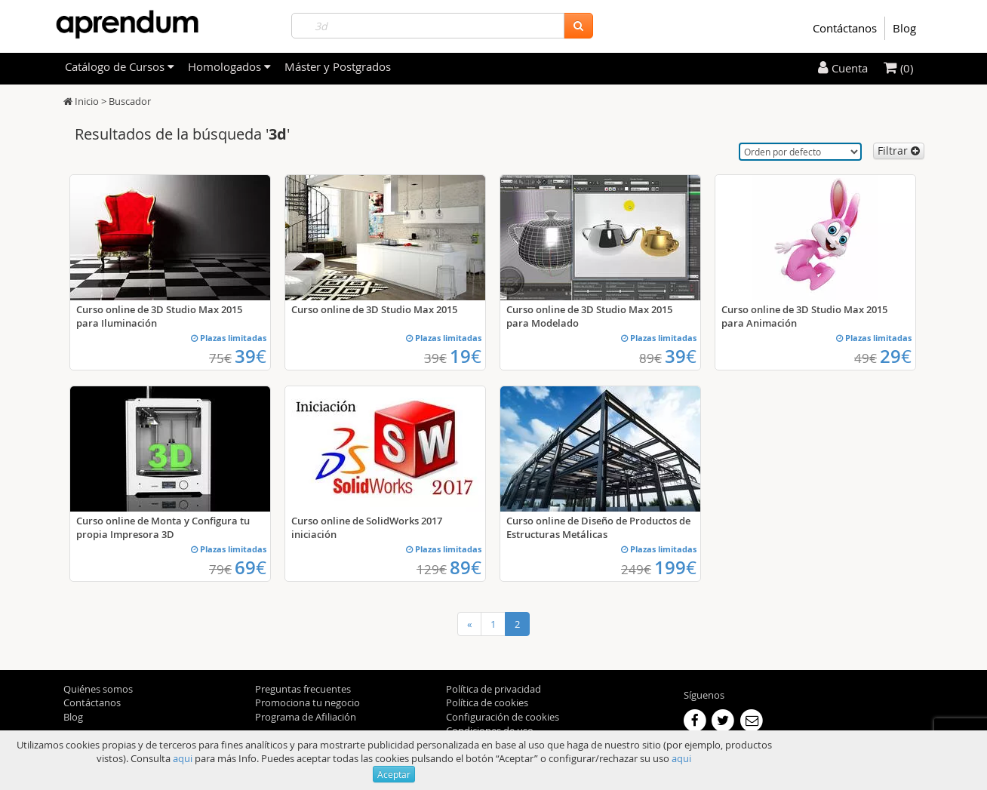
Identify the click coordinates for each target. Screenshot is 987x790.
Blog (904, 27)
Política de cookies (487, 702)
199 (675, 567)
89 (465, 567)
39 (250, 356)
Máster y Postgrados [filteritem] (337, 66)
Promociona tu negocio (307, 702)
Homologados (229, 66)
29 (896, 356)
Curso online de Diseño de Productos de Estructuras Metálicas (598, 527)
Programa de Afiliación (305, 717)
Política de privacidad (493, 689)
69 (250, 567)
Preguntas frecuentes (303, 689)
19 (465, 356)
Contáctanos (845, 27)
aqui (182, 758)
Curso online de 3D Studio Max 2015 (374, 309)
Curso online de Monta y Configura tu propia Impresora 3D (163, 527)
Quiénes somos (98, 689)
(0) (898, 67)
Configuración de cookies (502, 717)
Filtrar (899, 150)
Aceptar (393, 774)
